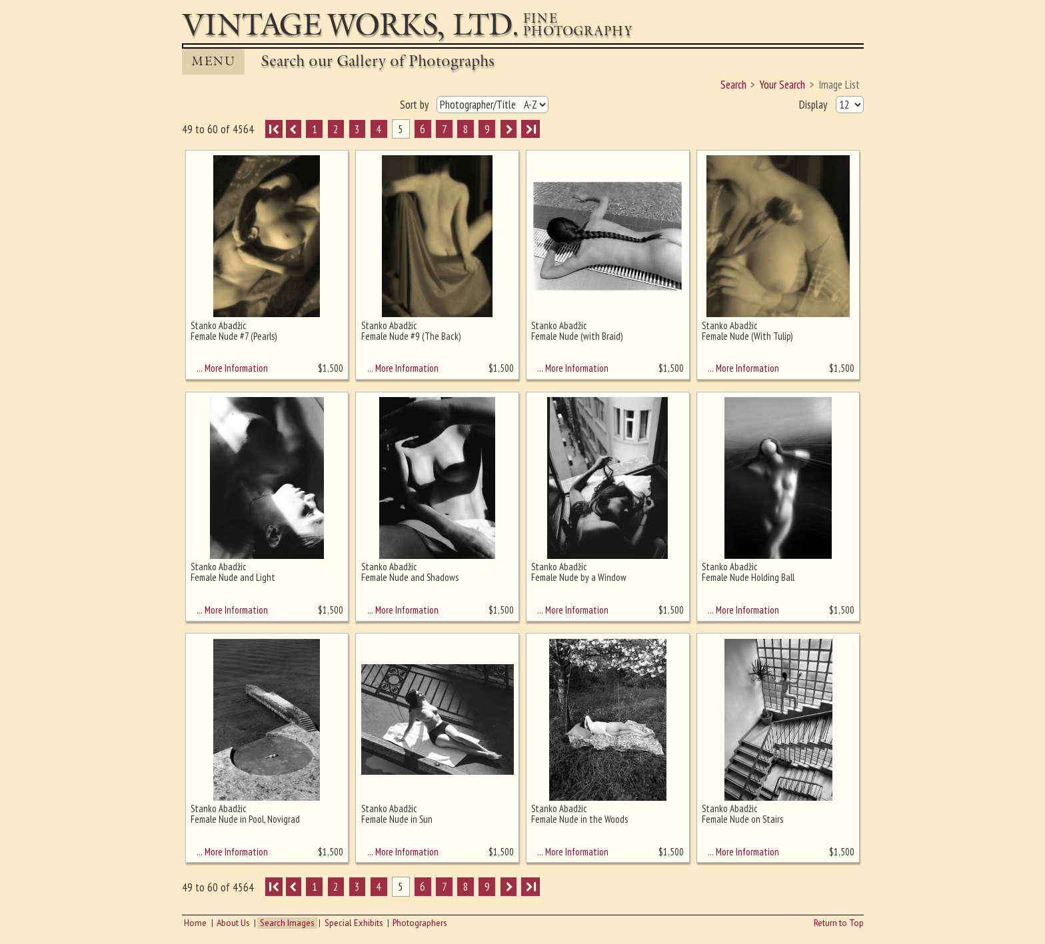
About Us (233, 923)
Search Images (287, 923)
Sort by (415, 104)
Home (195, 923)
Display (814, 104)
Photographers (420, 923)
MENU (213, 61)
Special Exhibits (354, 923)
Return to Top (839, 923)
